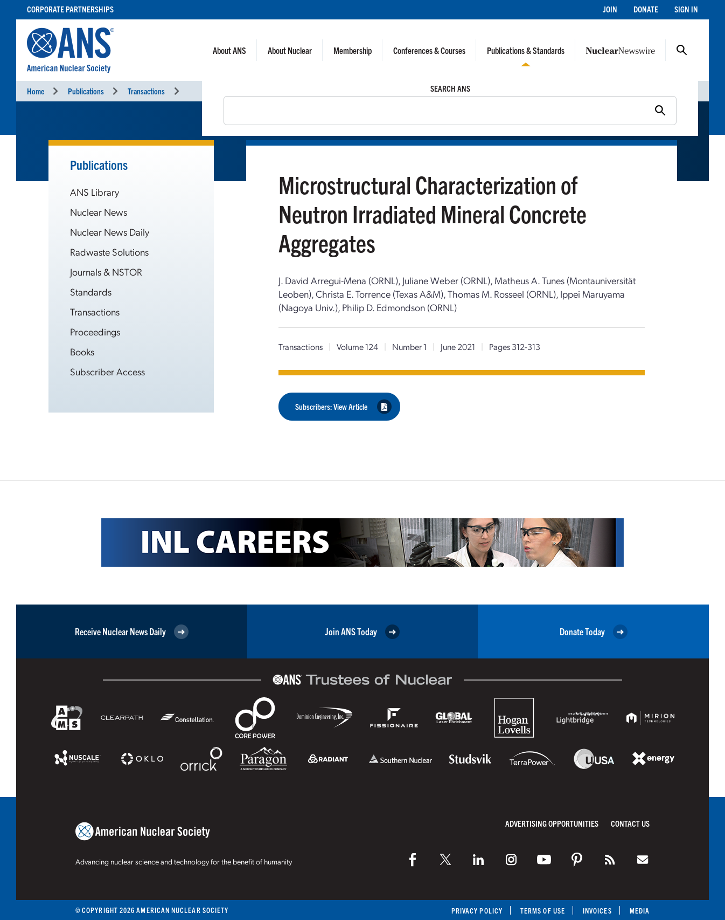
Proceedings (95, 331)
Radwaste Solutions (109, 251)
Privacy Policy (477, 910)
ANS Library (94, 192)
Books (82, 351)
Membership (352, 50)
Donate (645, 9)
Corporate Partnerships (70, 9)
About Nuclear (290, 50)
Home (35, 91)
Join (610, 9)
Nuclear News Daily (109, 231)
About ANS (229, 50)
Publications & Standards (525, 50)
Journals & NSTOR (106, 271)
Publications (86, 91)
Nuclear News (98, 211)
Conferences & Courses (429, 50)
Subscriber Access (107, 371)
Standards (90, 291)
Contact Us (630, 823)
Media (640, 910)
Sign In (686, 9)
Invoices (597, 910)
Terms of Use (542, 910)
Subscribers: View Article (343, 406)
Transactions (146, 91)
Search (682, 50)
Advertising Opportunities (551, 823)
